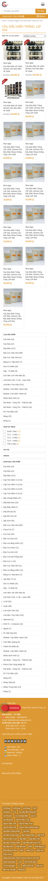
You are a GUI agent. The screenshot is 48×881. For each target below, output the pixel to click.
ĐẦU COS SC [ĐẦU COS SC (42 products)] (28, 866)
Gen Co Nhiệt (8, 366)
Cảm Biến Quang (10, 642)
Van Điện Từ (8, 579)
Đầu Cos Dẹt (8, 539)
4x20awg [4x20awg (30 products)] (16, 808)
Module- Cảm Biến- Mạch (13, 389)
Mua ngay (7, 63)
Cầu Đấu (6, 339)
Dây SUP (7, 521)
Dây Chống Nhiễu (10, 498)
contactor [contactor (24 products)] (6, 812)
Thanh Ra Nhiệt (9, 646)
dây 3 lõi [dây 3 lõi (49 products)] (41, 835)
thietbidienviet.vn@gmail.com (19, 720)
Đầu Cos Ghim (9, 548)
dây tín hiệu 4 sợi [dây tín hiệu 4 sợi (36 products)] (10, 839)
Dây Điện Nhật (9, 507)
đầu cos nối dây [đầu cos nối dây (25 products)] (9, 869)
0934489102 (14, 708)
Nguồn (6, 629)
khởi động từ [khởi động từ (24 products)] (40, 846)
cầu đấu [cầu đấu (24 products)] (26, 831)
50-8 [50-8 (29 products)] (35, 808)
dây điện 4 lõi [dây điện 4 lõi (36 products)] (34, 839)
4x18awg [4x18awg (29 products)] (6, 808)
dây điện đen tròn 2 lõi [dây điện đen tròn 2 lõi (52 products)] (32, 843)
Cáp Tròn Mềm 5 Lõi (11, 489)
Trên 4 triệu (11, 444)
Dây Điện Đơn (9, 503)
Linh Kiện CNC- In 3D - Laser (15, 380)
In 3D (5, 601)
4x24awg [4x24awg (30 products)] (26, 808)
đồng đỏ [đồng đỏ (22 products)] (21, 869)
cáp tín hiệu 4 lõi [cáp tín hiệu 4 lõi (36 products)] (9, 827)
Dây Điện (7, 348)
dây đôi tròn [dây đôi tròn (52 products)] (21, 846)
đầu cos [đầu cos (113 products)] (39, 866)
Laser (5, 606)
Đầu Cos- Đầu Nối (10, 353)
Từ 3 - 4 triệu (12, 441)
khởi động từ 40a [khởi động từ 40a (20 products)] (10, 850)
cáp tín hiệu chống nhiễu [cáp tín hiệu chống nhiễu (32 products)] (29, 827)
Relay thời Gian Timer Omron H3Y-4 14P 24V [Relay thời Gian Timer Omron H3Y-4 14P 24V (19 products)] (21, 858)
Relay (5, 416)
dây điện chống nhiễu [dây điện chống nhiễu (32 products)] (11, 843)
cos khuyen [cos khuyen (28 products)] (7, 816)
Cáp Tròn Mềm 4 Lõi (11, 485)
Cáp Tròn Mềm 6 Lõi (11, 493)
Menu (41, 16)
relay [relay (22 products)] (21, 850)
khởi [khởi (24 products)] (30, 846)
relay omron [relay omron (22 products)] (8, 854)
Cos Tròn (7, 534)
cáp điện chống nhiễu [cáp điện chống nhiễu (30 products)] (11, 831)
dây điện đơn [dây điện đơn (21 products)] (8, 846)
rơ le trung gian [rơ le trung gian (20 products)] (9, 866)
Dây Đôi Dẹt (8, 512)
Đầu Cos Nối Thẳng (11, 557)
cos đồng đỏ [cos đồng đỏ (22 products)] (8, 820)
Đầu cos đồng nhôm (11, 543)
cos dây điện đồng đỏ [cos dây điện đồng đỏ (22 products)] (27, 812)
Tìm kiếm (40, 11)
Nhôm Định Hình (10, 398)
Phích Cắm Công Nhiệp (12, 664)
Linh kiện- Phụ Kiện (11, 385)
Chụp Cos (7, 529)
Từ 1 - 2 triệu (12, 435)
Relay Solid (7, 682)
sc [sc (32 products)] (19, 866)
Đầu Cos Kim (8, 552)
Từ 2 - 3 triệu (12, 438)
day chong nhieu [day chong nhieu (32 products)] (28, 835)
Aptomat (6, 619)
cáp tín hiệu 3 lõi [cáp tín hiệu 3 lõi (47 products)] (9, 823)
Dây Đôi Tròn (8, 516)
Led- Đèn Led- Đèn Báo (12, 375)
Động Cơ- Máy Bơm (11, 362)
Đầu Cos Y (7, 561)
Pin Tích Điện (8, 412)
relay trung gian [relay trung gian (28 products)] (9, 862)
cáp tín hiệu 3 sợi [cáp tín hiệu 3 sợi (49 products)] (26, 823)
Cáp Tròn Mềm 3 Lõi (11, 480)
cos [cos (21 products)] (14, 812)
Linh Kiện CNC (9, 611)
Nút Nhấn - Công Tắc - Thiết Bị (15, 403)
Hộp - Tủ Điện (9, 371)
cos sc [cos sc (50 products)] (33, 816)
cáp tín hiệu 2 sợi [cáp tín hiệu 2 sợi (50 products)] (22, 820)
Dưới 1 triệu (12, 431)
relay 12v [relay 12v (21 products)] (29, 850)
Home (4, 21)
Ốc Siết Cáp (8, 633)
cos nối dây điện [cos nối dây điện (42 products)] (21, 816)
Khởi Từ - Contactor (11, 624)
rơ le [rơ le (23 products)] (20, 862)
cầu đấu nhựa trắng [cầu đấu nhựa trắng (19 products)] (11, 835)
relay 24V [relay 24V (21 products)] (40, 850)
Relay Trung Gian (10, 687)
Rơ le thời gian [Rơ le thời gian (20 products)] (30, 862)
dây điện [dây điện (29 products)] (23, 839)
